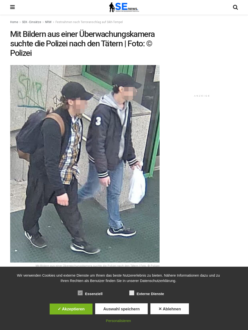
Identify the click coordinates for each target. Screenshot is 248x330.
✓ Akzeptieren (71, 309)
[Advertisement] (203, 60)
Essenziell (90, 293)
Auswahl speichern (121, 309)
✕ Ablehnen (169, 309)
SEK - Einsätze (31, 22)
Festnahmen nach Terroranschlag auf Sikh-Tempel (89, 22)
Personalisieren (118, 321)
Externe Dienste (146, 293)
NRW (48, 22)
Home (14, 22)
